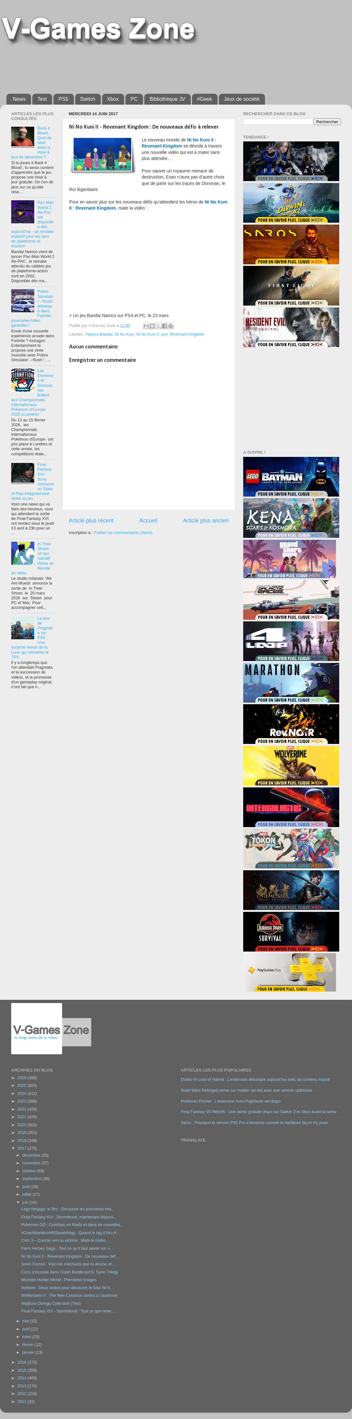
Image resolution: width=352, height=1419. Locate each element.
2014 (22, 1378)
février (28, 1345)
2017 (22, 1148)
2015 (22, 1370)
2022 (22, 1109)
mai (26, 1321)
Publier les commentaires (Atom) (123, 532)
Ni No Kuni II (147, 334)
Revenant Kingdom (187, 334)
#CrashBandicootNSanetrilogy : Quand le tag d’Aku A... (70, 1233)
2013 (22, 1386)
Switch (87, 99)
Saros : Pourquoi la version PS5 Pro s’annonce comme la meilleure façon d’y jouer (254, 1122)
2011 (22, 1401)
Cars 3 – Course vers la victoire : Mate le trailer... (64, 1240)
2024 (22, 1093)
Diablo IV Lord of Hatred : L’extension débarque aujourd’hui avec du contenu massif (255, 1079)
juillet (27, 1194)
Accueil (148, 520)
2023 (22, 1101)
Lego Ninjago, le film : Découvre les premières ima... (68, 1209)
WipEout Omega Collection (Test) (51, 1303)
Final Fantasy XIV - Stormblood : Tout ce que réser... (68, 1311)
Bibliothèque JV (167, 99)
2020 (22, 1125)
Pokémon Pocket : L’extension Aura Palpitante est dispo (231, 1101)
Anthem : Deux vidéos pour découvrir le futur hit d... (67, 1288)
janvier (29, 1352)
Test (42, 99)
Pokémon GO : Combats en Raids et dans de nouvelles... (72, 1225)
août (26, 1186)
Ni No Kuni (124, 334)
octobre (29, 1171)
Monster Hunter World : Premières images (58, 1280)
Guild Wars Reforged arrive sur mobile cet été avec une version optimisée (246, 1090)
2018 (22, 1140)
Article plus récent (91, 520)
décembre (32, 1155)
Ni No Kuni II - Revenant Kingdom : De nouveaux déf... (70, 1256)
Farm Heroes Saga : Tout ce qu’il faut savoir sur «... (67, 1248)
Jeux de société (242, 99)
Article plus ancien (206, 520)
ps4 (164, 334)
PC (134, 99)
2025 (22, 1085)
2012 (22, 1393)
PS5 (63, 99)
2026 (22, 1078)
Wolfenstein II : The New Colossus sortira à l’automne (69, 1295)
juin (26, 1202)
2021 (22, 1117)
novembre (32, 1163)
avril (26, 1329)
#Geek (204, 99)
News (19, 99)
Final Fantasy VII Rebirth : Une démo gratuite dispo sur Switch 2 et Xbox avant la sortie (259, 1112)
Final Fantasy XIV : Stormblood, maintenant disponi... (68, 1217)
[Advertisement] (161, 67)
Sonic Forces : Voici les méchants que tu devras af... (68, 1264)
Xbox (113, 99)
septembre (32, 1178)
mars (27, 1337)
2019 (22, 1132)
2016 (22, 1362)
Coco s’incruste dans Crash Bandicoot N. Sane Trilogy (69, 1272)
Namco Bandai (99, 334)
